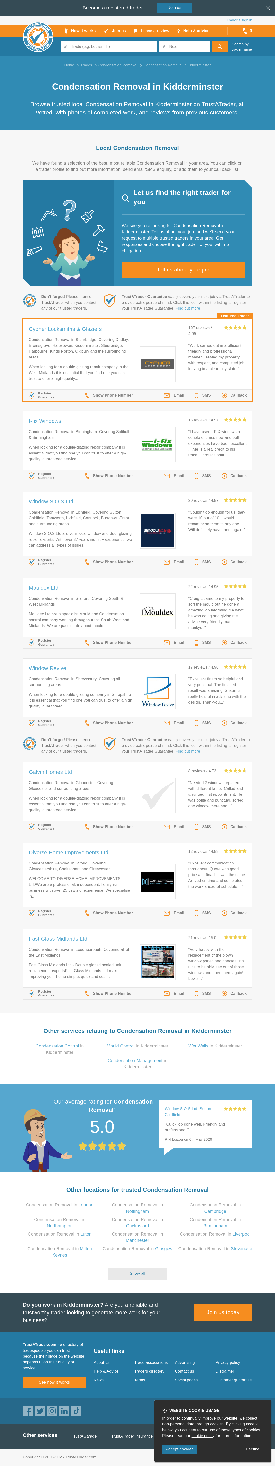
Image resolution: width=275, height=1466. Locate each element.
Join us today (223, 1312)
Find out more (188, 308)
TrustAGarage (84, 1436)
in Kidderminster (137, 1046)
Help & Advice (106, 1371)
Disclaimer (225, 1371)
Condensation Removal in (59, 1205)
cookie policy (203, 1436)
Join (175, 7)
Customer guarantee (234, 1380)
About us (102, 1363)
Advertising (185, 1363)
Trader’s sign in (239, 20)
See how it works (54, 1382)
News (99, 1380)
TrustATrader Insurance (132, 1436)
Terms (139, 1380)
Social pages (186, 1380)
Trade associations (151, 1363)
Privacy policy (228, 1363)
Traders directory (149, 1371)
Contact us (184, 1371)
